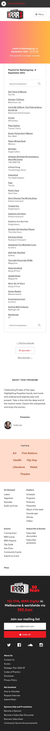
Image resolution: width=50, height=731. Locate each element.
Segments (8, 498)
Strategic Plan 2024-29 (14, 668)
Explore (30, 490)
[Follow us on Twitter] (9, 645)
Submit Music (10, 699)
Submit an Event (11, 556)
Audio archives (11, 505)
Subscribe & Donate (35, 529)
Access (7, 663)
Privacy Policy (10, 680)
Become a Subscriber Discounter (19, 715)
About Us (8, 655)
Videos (29, 520)
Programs (30, 498)
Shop (6, 567)
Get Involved (10, 687)
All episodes (25, 350)
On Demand (9, 490)
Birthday (12, 149)
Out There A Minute (17, 92)
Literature (19, 467)
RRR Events (9, 537)
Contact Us (9, 659)
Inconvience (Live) (16, 299)
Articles (29, 517)
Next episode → (25, 357)
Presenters (31, 505)
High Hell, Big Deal (16, 252)
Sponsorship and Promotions (18, 707)
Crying (11, 118)
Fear (10, 183)
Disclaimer (9, 676)
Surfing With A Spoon (18, 307)
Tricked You (13, 206)
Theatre (25, 474)
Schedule (30, 494)
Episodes (8, 502)
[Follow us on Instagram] (41, 645)
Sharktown (13, 314)
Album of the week (34, 509)
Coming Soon (10, 533)
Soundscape (32, 513)
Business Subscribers (13, 719)
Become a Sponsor (12, 710)
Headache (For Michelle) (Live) (22, 245)
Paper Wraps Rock (17, 141)
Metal (33, 467)
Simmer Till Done (16, 99)
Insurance (13, 175)
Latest (7, 494)
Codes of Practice (12, 672)
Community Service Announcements (20, 723)
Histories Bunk (15, 268)
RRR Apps (25, 609)
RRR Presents (10, 540)
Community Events (12, 552)
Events (7, 529)
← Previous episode (25, 343)
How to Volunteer (12, 691)
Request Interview (12, 695)
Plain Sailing (14, 125)
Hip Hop (32, 460)
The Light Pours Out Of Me (20, 260)
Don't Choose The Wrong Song (22, 198)
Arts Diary (8, 548)
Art (14, 453)
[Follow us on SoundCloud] (30, 645)
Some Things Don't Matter (20, 133)
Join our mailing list (25, 619)
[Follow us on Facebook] (19, 645)
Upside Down (14, 276)
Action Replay (14, 291)
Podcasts (30, 502)
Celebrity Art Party (17, 214)
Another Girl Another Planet (21, 229)
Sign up (25, 634)
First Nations (29, 453)
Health (17, 460)
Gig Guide (8, 544)
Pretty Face (13, 190)
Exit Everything (15, 237)
